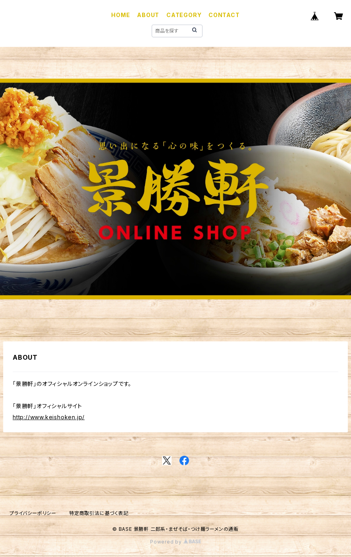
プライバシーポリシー (33, 513)
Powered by (175, 542)
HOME (120, 15)
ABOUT (148, 15)
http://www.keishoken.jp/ (49, 417)
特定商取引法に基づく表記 (99, 513)
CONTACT (224, 15)
